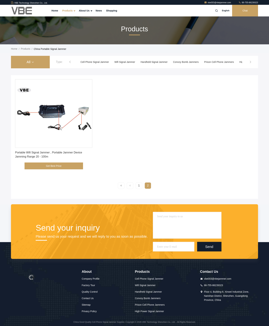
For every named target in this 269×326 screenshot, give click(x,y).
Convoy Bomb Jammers (186, 62)
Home (54, 10)
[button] (70, 62)
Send (209, 246)
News (99, 10)
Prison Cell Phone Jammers (219, 62)
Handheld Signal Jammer (154, 62)
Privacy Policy (89, 311)
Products (68, 10)
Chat (245, 10)
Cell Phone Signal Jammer (94, 62)
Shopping (111, 10)
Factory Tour (88, 285)
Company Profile (91, 278)
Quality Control (90, 291)
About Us (85, 10)
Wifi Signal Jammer (124, 62)
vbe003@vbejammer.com (218, 2)
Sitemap (86, 304)
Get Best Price (53, 166)
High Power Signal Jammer (149, 311)
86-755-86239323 (248, 2)
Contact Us (87, 298)
